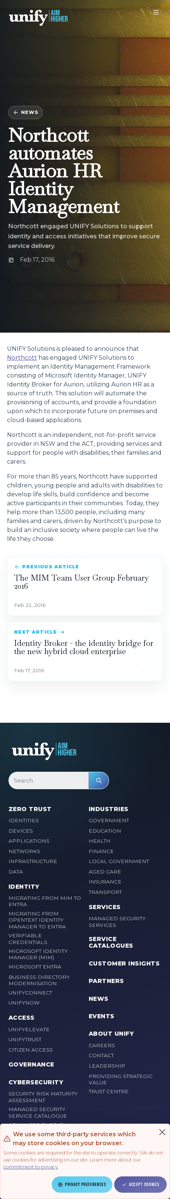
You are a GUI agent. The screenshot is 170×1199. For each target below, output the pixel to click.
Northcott (22, 357)
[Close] (162, 1132)
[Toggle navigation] (156, 12)
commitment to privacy (30, 1167)
